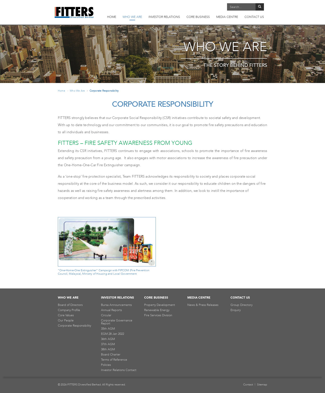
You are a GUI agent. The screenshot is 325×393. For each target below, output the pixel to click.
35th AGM (108, 328)
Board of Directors (70, 305)
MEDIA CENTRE (227, 17)
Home (61, 90)
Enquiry (235, 310)
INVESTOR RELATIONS (164, 17)
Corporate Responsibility (74, 325)
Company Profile (69, 310)
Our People (66, 320)
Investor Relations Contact (118, 370)
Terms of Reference (114, 360)
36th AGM (108, 339)
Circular (106, 315)
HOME (111, 17)
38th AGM (108, 349)
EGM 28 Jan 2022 (112, 334)
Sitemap (262, 384)
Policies (106, 365)
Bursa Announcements (116, 305)
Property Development (159, 305)
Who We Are (77, 90)
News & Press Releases (202, 305)
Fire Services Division (158, 315)
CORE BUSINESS (198, 17)
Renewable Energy (156, 310)
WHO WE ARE (132, 17)
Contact (248, 384)
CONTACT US (254, 17)
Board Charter (110, 354)
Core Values (66, 315)
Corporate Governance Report (116, 322)
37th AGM (108, 344)
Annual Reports (111, 310)
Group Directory (241, 305)
